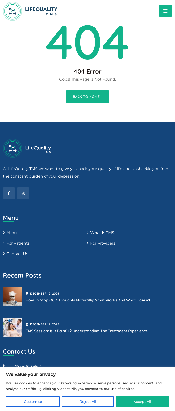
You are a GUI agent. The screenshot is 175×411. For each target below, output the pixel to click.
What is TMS (102, 232)
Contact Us (17, 254)
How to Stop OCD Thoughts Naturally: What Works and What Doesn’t (88, 300)
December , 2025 (42, 293)
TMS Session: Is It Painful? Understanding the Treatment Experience (87, 331)
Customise (33, 402)
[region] (87, 389)
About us (15, 232)
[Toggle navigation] (165, 11)
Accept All (142, 402)
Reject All (88, 402)
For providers (102, 243)
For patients (18, 243)
